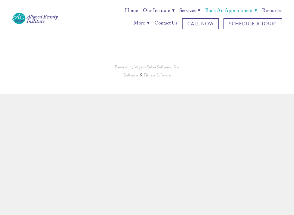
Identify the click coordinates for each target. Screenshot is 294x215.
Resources (272, 11)
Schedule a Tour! (253, 23)
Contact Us (165, 24)
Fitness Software (157, 75)
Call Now (200, 23)
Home (131, 11)
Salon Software (159, 67)
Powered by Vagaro (130, 67)
